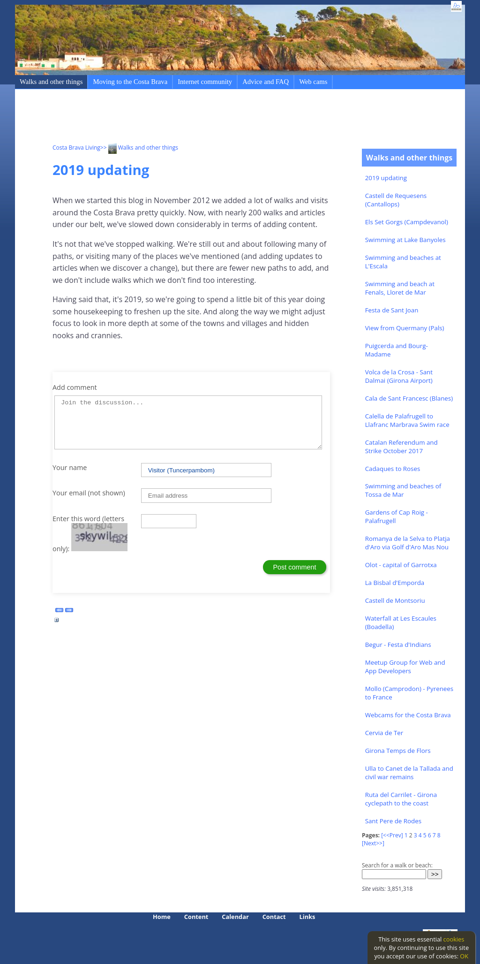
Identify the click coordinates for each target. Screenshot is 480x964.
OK (464, 956)
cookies (454, 939)
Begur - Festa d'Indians (398, 644)
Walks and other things (51, 81)
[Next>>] (373, 843)
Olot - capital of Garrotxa (401, 565)
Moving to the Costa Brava (130, 81)
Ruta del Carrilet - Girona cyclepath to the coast (401, 798)
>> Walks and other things (139, 148)
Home (162, 916)
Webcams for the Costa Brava (408, 715)
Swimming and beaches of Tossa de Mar (403, 490)
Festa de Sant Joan (392, 310)
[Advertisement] (223, 118)
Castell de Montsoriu (395, 600)
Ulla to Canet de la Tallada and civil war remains (409, 772)
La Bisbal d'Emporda (395, 582)
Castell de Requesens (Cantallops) (396, 199)
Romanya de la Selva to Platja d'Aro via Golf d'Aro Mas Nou (407, 542)
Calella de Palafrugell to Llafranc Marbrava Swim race (407, 420)
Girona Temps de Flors (398, 750)
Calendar (235, 916)
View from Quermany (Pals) (404, 328)
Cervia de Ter (384, 733)
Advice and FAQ (265, 81)
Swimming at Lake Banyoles (405, 239)
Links (307, 916)
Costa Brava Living (76, 148)
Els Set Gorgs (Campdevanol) (406, 222)
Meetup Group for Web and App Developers (405, 666)
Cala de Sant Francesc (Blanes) (409, 398)
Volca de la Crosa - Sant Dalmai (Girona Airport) (399, 376)
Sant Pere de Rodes (393, 821)
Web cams (313, 81)
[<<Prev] (392, 835)
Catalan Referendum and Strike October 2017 (401, 446)
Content (196, 916)
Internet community (205, 81)
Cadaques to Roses (392, 468)
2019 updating (386, 178)
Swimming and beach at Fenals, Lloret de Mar (400, 288)
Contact (274, 916)
